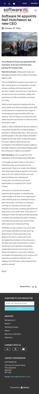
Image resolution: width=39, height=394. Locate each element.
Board (7, 324)
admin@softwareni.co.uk (20, 377)
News (7, 331)
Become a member (12, 334)
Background (10, 320)
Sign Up (19, 308)
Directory (8, 338)
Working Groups (11, 327)
